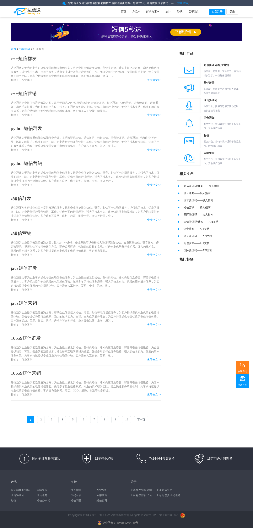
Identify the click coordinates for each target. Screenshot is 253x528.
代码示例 (76, 495)
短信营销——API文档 (197, 243)
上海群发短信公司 (141, 490)
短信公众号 (43, 500)
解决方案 (152, 11)
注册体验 (182, 3)
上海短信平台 (164, 490)
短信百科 (24, 49)
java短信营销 (24, 303)
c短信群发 (21, 198)
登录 (232, 11)
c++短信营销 (24, 93)
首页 (123, 11)
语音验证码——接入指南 (198, 200)
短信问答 (76, 500)
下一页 (141, 419)
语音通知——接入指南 (197, 193)
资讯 (179, 11)
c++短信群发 (24, 58)
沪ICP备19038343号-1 (165, 515)
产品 (136, 11)
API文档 (101, 490)
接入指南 (76, 490)
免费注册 (217, 11)
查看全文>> (154, 80)
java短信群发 (24, 268)
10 (126, 419)
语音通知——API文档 (197, 228)
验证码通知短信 (20, 490)
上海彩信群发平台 (141, 495)
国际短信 (42, 490)
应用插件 (101, 495)
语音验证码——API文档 (198, 236)
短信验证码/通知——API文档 (201, 221)
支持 (168, 11)
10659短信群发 (26, 338)
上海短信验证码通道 (168, 495)
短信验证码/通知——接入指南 (201, 186)
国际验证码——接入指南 (198, 214)
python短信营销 (26, 163)
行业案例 (27, 80)
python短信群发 (26, 128)
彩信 (13, 500)
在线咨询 (242, 371)
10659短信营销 (26, 373)
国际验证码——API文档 (198, 250)
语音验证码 (17, 495)
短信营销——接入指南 (197, 207)
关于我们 (194, 11)
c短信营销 (21, 233)
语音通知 (42, 495)
